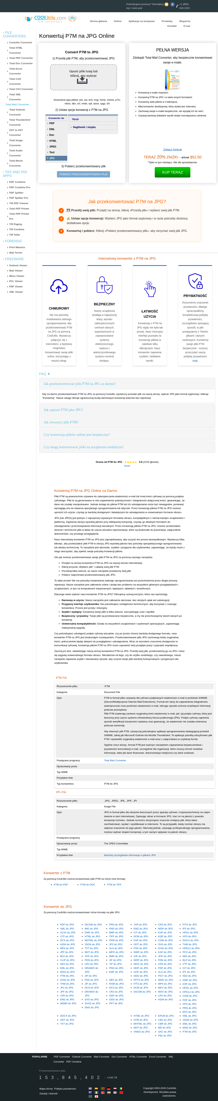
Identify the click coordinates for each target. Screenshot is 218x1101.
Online (118, 21)
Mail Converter (102, 1056)
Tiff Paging (15, 224)
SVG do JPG (165, 944)
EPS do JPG (189, 1012)
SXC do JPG (165, 1031)
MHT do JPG (92, 952)
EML (52, 129)
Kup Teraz (172, 172)
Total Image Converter (16, 143)
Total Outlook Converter (17, 112)
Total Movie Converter (16, 163)
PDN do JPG (92, 960)
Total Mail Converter (17, 104)
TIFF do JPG (116, 936)
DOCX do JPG (191, 940)
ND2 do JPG (67, 964)
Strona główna (98, 21)
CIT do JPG (140, 932)
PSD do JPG (92, 980)
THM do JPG (190, 944)
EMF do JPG (116, 972)
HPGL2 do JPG (191, 948)
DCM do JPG (141, 936)
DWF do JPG (92, 932)
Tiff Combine (16, 229)
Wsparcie (184, 21)
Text (52, 152)
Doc (51, 134)
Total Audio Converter (16, 153)
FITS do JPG (190, 924)
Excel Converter (157, 1056)
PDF (52, 123)
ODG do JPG (141, 975)
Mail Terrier (15, 252)
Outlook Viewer (18, 265)
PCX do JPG (190, 952)
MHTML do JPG (93, 940)
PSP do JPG (140, 948)
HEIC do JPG (141, 964)
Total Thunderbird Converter (19, 122)
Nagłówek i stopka (84, 127)
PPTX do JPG (141, 980)
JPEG (52, 146)
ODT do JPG (141, 944)
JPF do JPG (66, 952)
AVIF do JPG (141, 972)
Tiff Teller (14, 234)
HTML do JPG (92, 936)
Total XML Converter (15, 97)
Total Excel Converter (15, 71)
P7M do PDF (61, 884)
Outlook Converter (82, 1056)
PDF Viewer (16, 286)
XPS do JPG (189, 936)
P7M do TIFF (114, 884)
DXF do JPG (140, 940)
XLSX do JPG (67, 932)
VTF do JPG (67, 936)
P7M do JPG (67, 975)
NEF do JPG (116, 980)
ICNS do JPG (165, 948)
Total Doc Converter (21, 63)
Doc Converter (119, 1056)
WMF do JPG (141, 952)
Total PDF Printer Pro (19, 216)
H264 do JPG (67, 944)
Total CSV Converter (21, 89)
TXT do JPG (91, 948)
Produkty (167, 21)
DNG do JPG (92, 1007)
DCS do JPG (67, 940)
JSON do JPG (92, 944)
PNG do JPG (116, 928)
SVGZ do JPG (92, 1003)
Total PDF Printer (19, 208)
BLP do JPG (67, 956)
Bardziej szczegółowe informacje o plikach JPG (130, 855)
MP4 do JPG (67, 948)
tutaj (194, 360)
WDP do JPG (165, 928)
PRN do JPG (116, 924)
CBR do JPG (165, 1023)
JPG (52, 158)
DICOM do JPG (93, 924)
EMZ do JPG (141, 928)
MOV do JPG (165, 991)
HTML (53, 140)
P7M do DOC (87, 884)
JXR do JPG (140, 924)
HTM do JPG (141, 1019)
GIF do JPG (140, 956)
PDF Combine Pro (19, 187)
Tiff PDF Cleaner (18, 203)
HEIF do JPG (141, 968)
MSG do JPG (67, 972)
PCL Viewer (16, 281)
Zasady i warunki (49, 1093)
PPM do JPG (116, 940)
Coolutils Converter (20, 42)
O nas (186, 26)
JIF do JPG (91, 975)
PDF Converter (62, 1056)
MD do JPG (164, 1027)
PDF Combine (17, 182)
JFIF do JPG (92, 956)
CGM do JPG (165, 940)
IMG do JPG (91, 928)
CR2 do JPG (116, 991)
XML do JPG (67, 928)
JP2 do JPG (115, 944)
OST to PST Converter (16, 133)
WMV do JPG (165, 980)
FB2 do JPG (165, 1035)
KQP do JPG (165, 936)
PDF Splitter (16, 192)
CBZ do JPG (165, 1019)
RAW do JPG (116, 983)
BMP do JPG (116, 932)
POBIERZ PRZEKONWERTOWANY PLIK (83, 174)
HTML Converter (138, 1056)
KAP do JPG (165, 932)
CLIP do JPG (67, 960)
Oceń (127, 465)
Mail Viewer (16, 270)
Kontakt (172, 26)
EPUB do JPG (166, 1015)
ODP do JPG (116, 995)
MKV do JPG (165, 987)
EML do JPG (67, 968)
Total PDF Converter (21, 58)
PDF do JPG (67, 924)
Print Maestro (17, 247)
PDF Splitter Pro (18, 198)
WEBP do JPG (68, 1003)
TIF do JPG (115, 964)
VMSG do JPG (142, 1031)
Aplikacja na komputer (141, 21)
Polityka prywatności (65, 1088)
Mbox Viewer (16, 276)
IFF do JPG (189, 928)
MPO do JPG (116, 952)
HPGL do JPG (190, 932)
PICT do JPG (165, 975)
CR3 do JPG (165, 924)
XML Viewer (16, 292)
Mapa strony (46, 1088)
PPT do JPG (116, 1003)
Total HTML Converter (16, 50)
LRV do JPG (91, 964)
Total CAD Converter (15, 81)
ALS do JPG (116, 948)
